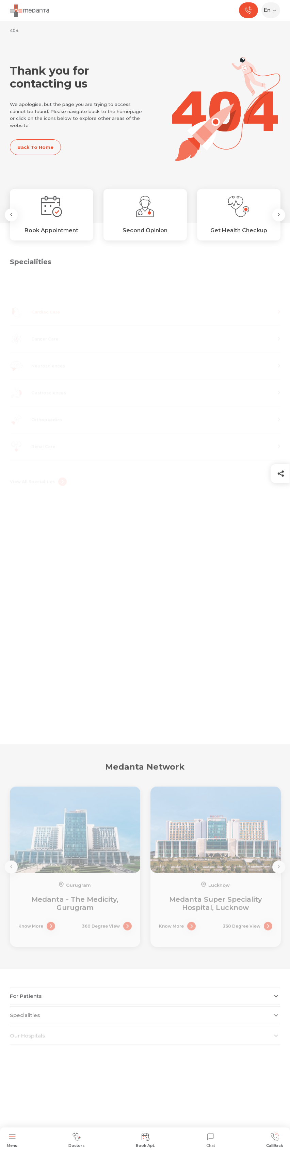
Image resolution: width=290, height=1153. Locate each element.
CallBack (274, 1140)
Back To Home (35, 147)
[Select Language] (272, 10)
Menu (12, 1140)
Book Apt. (145, 1140)
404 (14, 30)
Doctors (76, 1140)
